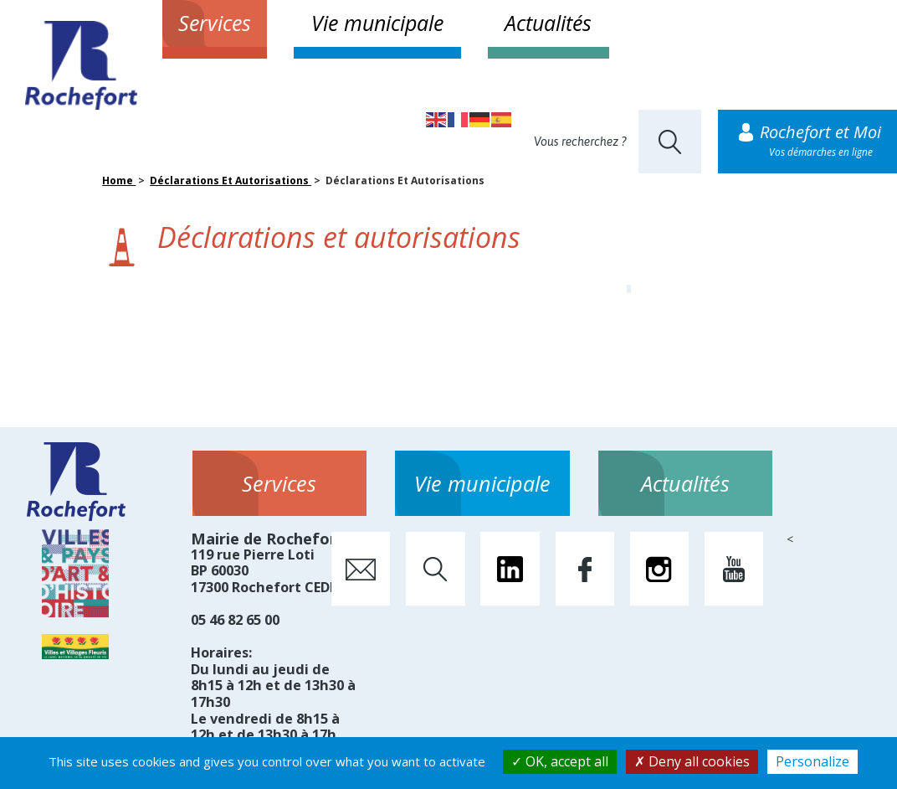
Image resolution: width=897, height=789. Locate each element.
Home (119, 180)
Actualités (548, 22)
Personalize (812, 761)
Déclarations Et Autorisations (230, 180)
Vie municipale (377, 22)
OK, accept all (559, 761)
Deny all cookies (692, 761)
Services (214, 22)
